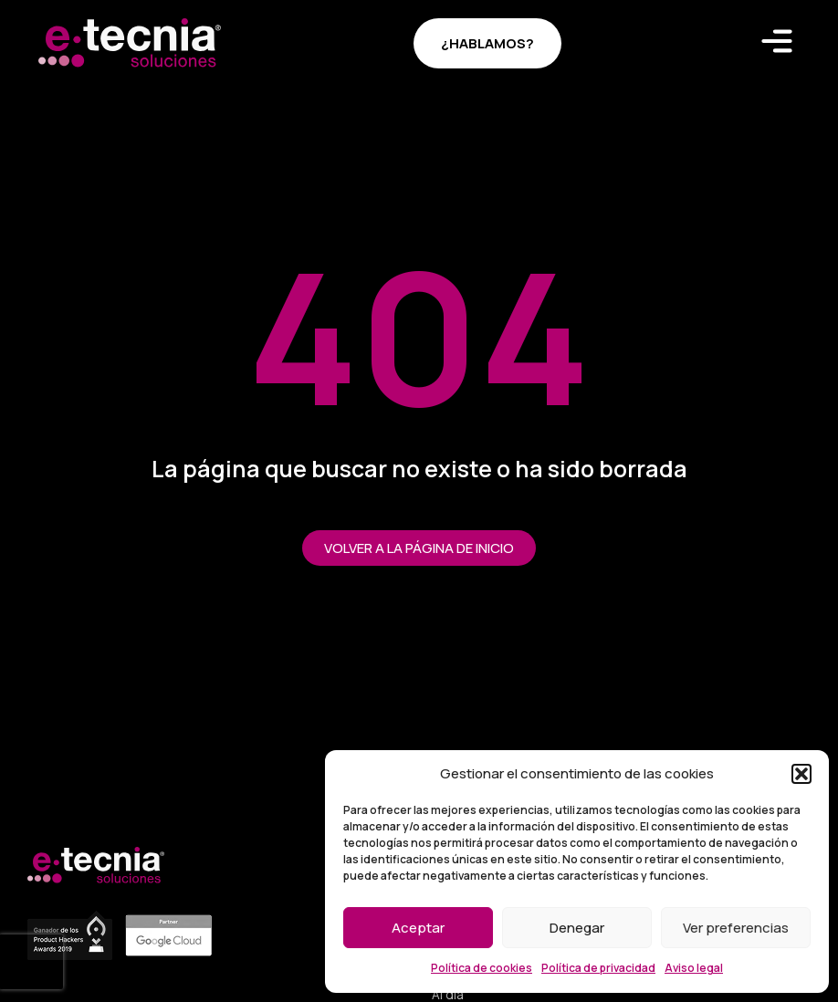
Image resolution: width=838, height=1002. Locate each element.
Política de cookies (481, 968)
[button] (801, 774)
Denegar (577, 927)
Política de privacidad (598, 968)
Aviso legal (694, 968)
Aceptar (418, 927)
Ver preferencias (736, 927)
